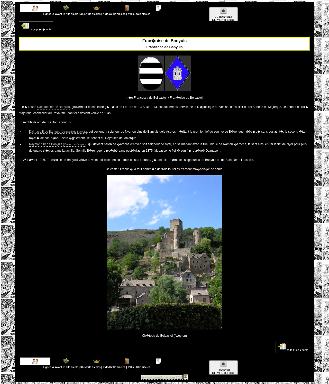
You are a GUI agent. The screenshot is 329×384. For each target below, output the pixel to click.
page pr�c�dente (36, 26)
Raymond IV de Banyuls (57, 144)
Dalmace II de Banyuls (58, 131)
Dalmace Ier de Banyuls (53, 107)
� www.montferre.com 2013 (161, 377)
